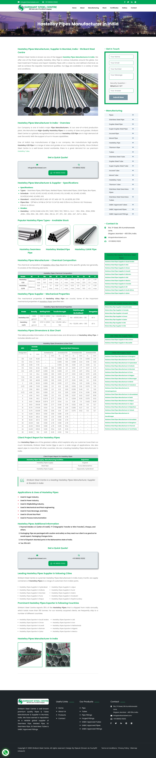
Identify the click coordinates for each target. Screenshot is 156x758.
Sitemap (133, 748)
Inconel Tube (114, 170)
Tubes (111, 152)
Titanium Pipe (114, 147)
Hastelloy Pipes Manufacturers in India (78, 57)
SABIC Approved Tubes (118, 205)
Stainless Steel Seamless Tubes (119, 198)
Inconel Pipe (114, 133)
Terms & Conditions (109, 748)
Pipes (111, 115)
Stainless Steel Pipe (116, 119)
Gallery (124, 8)
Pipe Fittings (87, 715)
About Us (62, 711)
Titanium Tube (114, 184)
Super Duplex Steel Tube (118, 166)
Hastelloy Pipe (114, 143)
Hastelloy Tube (115, 180)
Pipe (84, 708)
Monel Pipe (113, 138)
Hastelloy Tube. (24, 151)
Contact (134, 8)
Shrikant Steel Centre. (41, 748)
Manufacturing (93, 8)
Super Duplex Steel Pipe (118, 129)
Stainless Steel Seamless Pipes (119, 190)
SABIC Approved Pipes (118, 209)
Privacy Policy (123, 748)
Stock (104, 8)
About (82, 8)
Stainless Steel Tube (117, 157)
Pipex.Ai (77, 748)
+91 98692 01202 (51, 2)
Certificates (114, 8)
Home (74, 8)
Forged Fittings (88, 718)
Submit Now (118, 97)
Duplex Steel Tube (116, 161)
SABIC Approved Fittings (118, 214)
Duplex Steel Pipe (116, 124)
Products (62, 715)
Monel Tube (113, 175)
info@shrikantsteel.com (30, 2)
